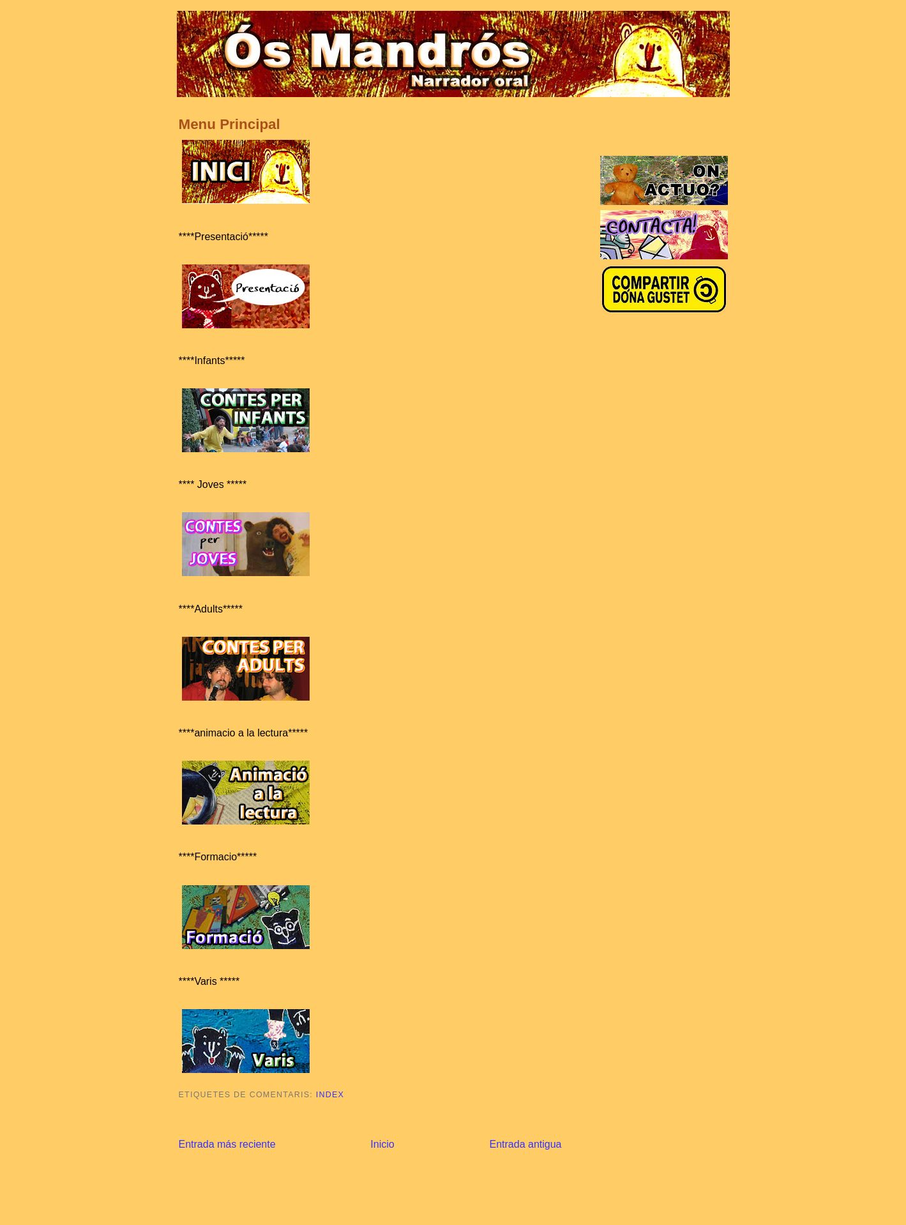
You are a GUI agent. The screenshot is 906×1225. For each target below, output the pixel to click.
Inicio (382, 1144)
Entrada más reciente (227, 1144)
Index (330, 1094)
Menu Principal (229, 124)
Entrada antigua (526, 1144)
